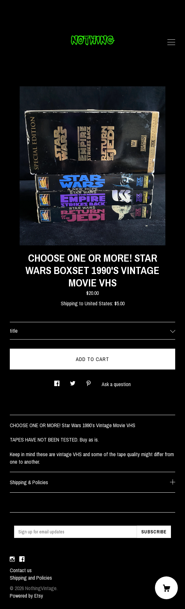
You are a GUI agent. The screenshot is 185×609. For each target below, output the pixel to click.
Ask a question (116, 384)
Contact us (21, 570)
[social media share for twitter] (73, 381)
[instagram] (12, 559)
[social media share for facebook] (56, 381)
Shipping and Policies (31, 577)
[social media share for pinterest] (88, 381)
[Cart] (166, 587)
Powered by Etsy (26, 595)
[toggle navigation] (171, 42)
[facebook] (22, 559)
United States (98, 303)
